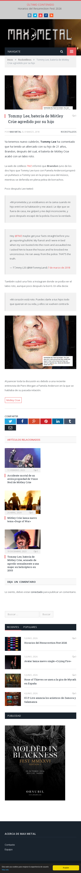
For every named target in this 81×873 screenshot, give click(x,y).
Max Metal (15, 131)
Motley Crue (13, 400)
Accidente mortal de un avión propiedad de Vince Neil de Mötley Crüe (22, 479)
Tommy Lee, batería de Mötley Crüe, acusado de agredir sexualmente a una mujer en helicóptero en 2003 (23, 563)
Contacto (10, 844)
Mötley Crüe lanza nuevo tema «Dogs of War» (22, 519)
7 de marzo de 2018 (59, 267)
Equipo (9, 849)
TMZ (29, 166)
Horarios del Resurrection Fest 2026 (40, 8)
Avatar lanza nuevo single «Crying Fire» (47, 661)
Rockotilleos (68, 131)
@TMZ (18, 236)
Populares (30, 627)
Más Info (5, 870)
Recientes (13, 627)
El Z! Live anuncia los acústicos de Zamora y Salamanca (50, 700)
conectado (37, 592)
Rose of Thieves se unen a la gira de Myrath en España (50, 681)
